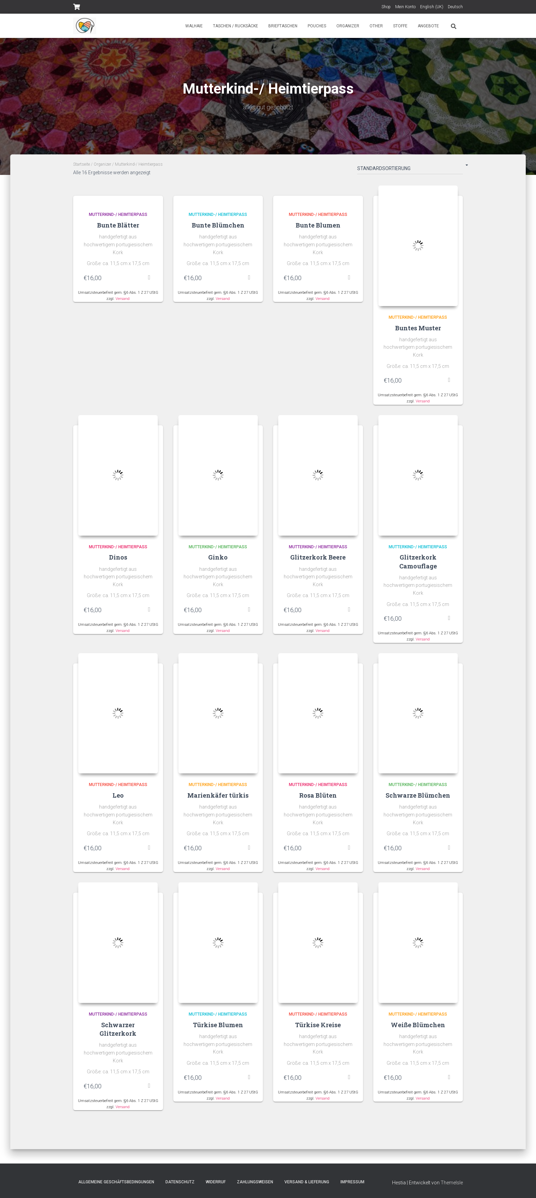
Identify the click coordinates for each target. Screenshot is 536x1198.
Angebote (428, 26)
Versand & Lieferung (306, 1182)
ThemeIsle (452, 1182)
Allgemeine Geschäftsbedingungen (116, 1182)
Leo (118, 796)
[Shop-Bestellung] (410, 170)
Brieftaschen (282, 26)
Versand (123, 299)
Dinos (118, 558)
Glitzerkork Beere (318, 558)
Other (376, 26)
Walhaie (194, 26)
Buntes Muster (418, 328)
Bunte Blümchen (218, 225)
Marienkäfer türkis (218, 796)
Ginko (218, 558)
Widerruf (216, 1182)
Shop (386, 6)
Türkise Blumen (218, 1026)
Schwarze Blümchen (418, 796)
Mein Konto (405, 6)
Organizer (347, 26)
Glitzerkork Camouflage (418, 562)
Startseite (81, 164)
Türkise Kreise (318, 1026)
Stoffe (400, 26)
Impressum (352, 1182)
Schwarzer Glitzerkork (117, 1030)
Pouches (317, 26)
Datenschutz (180, 1182)
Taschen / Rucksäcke (235, 26)
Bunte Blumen (318, 225)
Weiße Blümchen (418, 1026)
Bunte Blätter (118, 225)
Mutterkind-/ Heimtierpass (118, 214)
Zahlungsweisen (255, 1182)
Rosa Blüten (318, 796)
